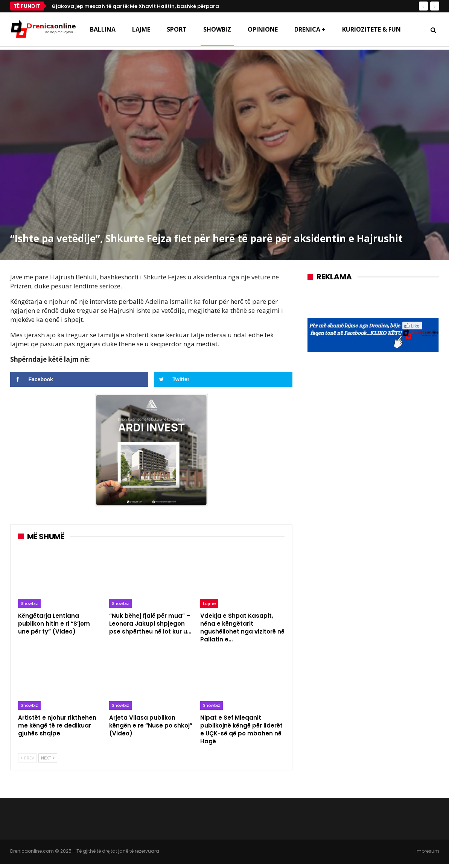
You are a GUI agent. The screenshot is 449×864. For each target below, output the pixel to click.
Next (48, 758)
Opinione (263, 29)
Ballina (103, 29)
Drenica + (310, 29)
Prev (27, 758)
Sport (177, 29)
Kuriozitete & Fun (371, 29)
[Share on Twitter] (223, 379)
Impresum (427, 851)
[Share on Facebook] (79, 379)
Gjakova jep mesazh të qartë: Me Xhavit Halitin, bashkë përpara (135, 6)
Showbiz (217, 29)
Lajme (141, 29)
